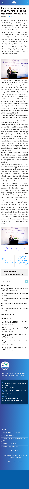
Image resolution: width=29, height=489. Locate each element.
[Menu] (2, 2)
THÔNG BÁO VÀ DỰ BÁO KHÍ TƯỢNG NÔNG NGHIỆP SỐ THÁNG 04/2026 (14, 289)
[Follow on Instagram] (13, 450)
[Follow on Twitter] (15, 450)
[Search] (27, 2)
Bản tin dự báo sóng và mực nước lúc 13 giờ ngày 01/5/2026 (14, 309)
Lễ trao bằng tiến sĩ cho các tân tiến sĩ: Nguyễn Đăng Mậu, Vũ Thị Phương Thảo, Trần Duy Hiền (21, 261)
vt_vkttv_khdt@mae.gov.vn (10, 398)
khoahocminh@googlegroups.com (12, 400)
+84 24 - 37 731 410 (16, 391)
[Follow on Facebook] (11, 450)
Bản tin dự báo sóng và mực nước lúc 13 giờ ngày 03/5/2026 (14, 294)
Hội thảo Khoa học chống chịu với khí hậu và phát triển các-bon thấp (7, 261)
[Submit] (26, 281)
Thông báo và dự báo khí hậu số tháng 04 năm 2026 (14, 304)
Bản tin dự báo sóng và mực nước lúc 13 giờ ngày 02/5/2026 (14, 299)
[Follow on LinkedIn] (17, 450)
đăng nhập (11, 274)
